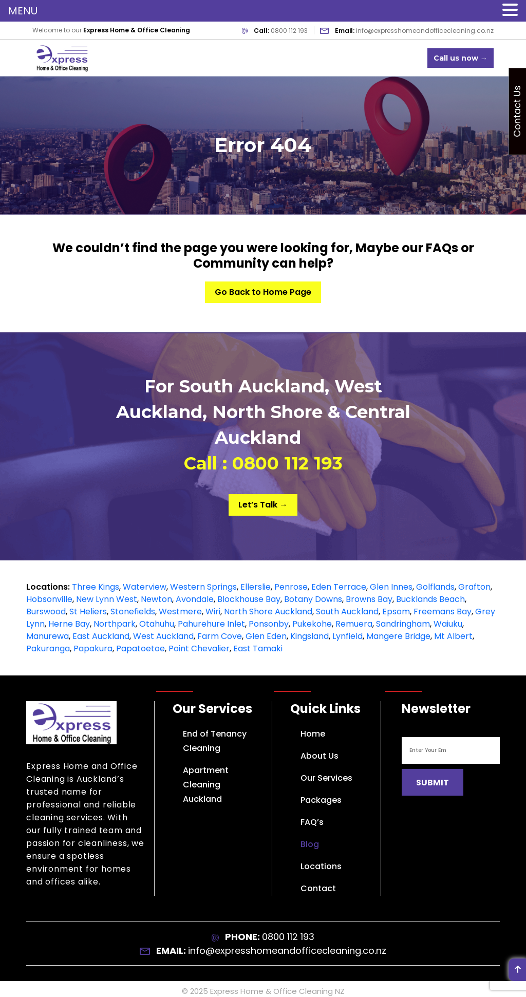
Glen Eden (266, 636)
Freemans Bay (443, 611)
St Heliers (88, 611)
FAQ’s (312, 822)
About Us (319, 756)
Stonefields (132, 611)
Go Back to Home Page (263, 292)
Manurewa (47, 636)
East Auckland (100, 636)
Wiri (212, 611)
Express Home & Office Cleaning (271, 991)
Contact (318, 888)
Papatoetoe (140, 648)
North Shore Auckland (268, 611)
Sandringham (403, 624)
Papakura (92, 648)
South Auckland (347, 611)
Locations (321, 866)
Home (312, 734)
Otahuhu (156, 624)
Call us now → (460, 58)
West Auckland (163, 636)
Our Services (326, 778)
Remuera (353, 624)
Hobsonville (49, 599)
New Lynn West (106, 599)
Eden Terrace (338, 587)
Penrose (291, 587)
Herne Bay (69, 624)
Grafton (474, 587)
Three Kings (95, 587)
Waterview (144, 587)
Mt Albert (453, 636)
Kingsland (309, 636)
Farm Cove (219, 636)
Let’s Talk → (263, 505)
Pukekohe (312, 624)
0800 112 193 (289, 30)
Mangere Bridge (398, 636)
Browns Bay (369, 599)
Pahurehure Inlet (211, 624)
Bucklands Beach (430, 599)
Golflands (435, 587)
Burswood (46, 611)
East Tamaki (258, 648)
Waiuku (448, 624)
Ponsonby (269, 624)
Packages (321, 800)
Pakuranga (48, 648)
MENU (22, 11)
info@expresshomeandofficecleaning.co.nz (425, 30)
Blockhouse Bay (248, 599)
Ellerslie (255, 587)
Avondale (195, 599)
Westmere (180, 611)
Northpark (114, 624)
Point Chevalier (199, 648)
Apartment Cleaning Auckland (206, 784)
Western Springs (203, 587)
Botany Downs (313, 599)
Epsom (396, 611)
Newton (156, 599)
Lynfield (347, 636)
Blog (309, 844)
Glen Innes (391, 587)
